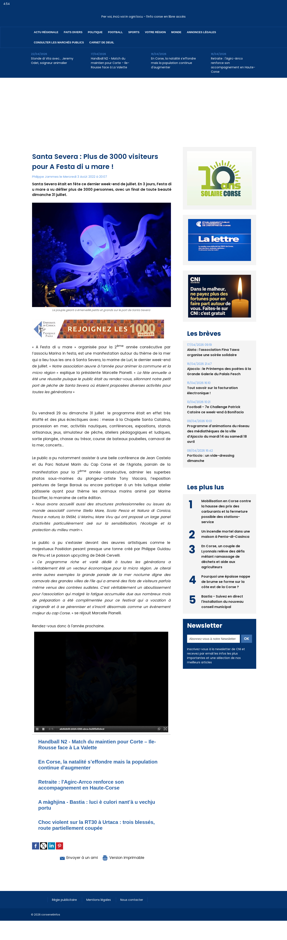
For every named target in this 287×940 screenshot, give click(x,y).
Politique (95, 32)
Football (115, 32)
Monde (176, 32)
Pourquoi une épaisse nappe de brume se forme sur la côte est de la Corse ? (225, 581)
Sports (133, 32)
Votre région (155, 32)
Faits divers (73, 32)
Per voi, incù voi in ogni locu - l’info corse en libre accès (143, 16)
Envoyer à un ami (78, 857)
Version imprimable (123, 857)
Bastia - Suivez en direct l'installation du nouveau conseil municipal (222, 601)
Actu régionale (46, 32)
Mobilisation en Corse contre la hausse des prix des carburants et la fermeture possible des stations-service (226, 511)
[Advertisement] (143, 109)
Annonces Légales (201, 32)
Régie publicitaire (65, 900)
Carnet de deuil (101, 42)
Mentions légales (99, 900)
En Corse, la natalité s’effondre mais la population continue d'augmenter (173, 62)
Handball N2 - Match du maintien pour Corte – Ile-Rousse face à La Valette (110, 62)
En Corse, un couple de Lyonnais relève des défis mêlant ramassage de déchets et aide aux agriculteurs (223, 556)
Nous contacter (131, 900)
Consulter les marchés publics (59, 42)
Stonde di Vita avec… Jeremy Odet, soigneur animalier (52, 60)
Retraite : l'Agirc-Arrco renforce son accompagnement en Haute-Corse (233, 65)
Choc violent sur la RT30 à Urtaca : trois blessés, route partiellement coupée (96, 825)
